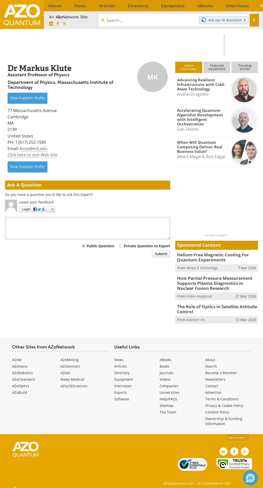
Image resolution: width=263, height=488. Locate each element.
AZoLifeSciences (74, 381)
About (210, 355)
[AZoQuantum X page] (65, 24)
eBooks (165, 355)
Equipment (123, 375)
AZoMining (70, 355)
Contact (211, 381)
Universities (170, 388)
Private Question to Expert (147, 245)
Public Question (100, 245)
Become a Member (221, 368)
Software (121, 394)
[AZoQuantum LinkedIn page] (51, 24)
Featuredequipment (217, 67)
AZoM (17, 355)
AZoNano (19, 362)
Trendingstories (244, 67)
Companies (169, 381)
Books (164, 362)
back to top (238, 433)
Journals (166, 368)
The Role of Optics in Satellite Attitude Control (214, 305)
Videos (165, 375)
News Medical (72, 375)
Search (211, 362)
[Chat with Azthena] (250, 477)
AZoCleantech (23, 375)
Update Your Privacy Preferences (43, 481)
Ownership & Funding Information (223, 417)
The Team (168, 407)
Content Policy (217, 407)
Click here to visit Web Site (32, 155)
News (119, 355)
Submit (161, 253)
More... (250, 5)
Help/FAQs (168, 394)
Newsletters (215, 375)
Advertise (213, 388)
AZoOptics (20, 381)
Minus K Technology (201, 266)
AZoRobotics (22, 368)
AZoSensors (70, 362)
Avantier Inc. (196, 315)
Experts (120, 388)
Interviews (123, 381)
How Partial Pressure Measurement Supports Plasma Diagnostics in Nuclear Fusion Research (214, 281)
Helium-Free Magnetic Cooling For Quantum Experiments (209, 257)
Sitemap (166, 401)
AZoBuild (19, 388)
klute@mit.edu (33, 148)
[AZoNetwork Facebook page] (58, 24)
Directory (122, 368)
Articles (120, 362)
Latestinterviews (188, 67)
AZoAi (65, 368)
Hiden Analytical (199, 293)
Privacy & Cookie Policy (224, 401)
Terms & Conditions (222, 394)
